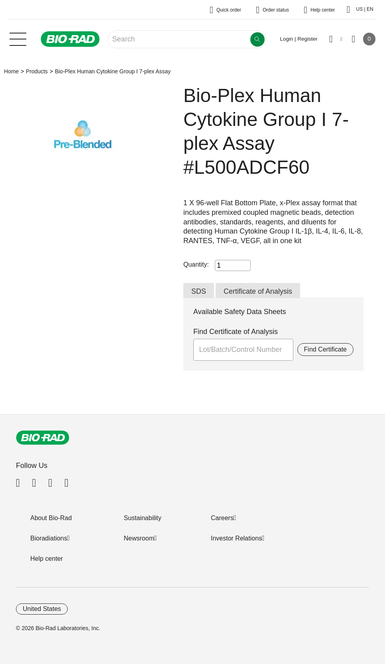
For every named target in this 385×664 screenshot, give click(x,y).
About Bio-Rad (51, 518)
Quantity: (196, 264)
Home (11, 71)
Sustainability (142, 518)
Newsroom (139, 538)
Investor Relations (236, 538)
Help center (46, 558)
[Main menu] (18, 38)
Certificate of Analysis (258, 291)
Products (37, 71)
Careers (222, 518)
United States (42, 608)
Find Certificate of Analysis (235, 332)
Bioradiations (48, 538)
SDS (198, 291)
